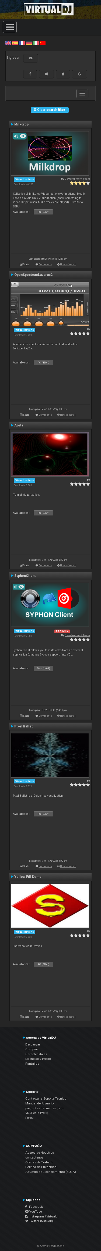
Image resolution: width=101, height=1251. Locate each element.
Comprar (31, 1049)
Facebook (34, 1207)
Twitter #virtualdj (39, 1221)
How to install (68, 264)
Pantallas (32, 1063)
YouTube (33, 1211)
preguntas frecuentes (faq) (44, 1108)
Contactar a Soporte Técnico (45, 1098)
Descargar (32, 1044)
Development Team (77, 178)
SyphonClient (25, 576)
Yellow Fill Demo (27, 877)
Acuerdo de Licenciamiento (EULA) (50, 1172)
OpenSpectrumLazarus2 (33, 275)
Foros (29, 1118)
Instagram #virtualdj (41, 1216)
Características (36, 1054)
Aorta (18, 425)
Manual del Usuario (39, 1103)
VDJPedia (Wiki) (36, 1113)
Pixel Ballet (23, 726)
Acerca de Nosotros (39, 1152)
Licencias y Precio (38, 1059)
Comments (45, 264)
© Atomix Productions (50, 1246)
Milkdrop (21, 124)
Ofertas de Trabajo (38, 1162)
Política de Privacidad (41, 1167)
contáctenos (34, 1157)
